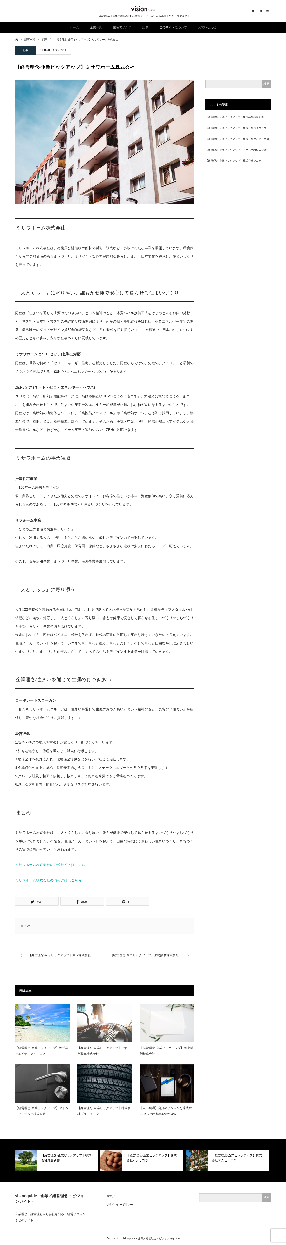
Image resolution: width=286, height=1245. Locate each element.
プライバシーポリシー (119, 1204)
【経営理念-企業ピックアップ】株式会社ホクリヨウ (236, 128)
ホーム (74, 27)
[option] (56, 1160)
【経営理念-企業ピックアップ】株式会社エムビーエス (237, 138)
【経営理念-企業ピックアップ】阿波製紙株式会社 (166, 1051)
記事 (145, 27)
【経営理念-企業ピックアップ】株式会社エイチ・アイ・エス (41, 1051)
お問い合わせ (207, 27)
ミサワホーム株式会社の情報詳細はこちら (48, 880)
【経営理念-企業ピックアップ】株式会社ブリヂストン (104, 1111)
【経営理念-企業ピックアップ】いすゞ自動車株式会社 (104, 1051)
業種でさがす (122, 27)
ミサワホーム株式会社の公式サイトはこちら (50, 865)
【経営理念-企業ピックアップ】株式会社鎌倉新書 (234, 117)
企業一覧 (96, 27)
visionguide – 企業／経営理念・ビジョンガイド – (150, 1238)
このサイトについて (173, 27)
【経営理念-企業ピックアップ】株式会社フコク (233, 160)
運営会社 (111, 1196)
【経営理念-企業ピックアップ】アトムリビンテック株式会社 (41, 1111)
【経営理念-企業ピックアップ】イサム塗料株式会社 (236, 149)
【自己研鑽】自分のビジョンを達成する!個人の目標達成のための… (166, 1111)
